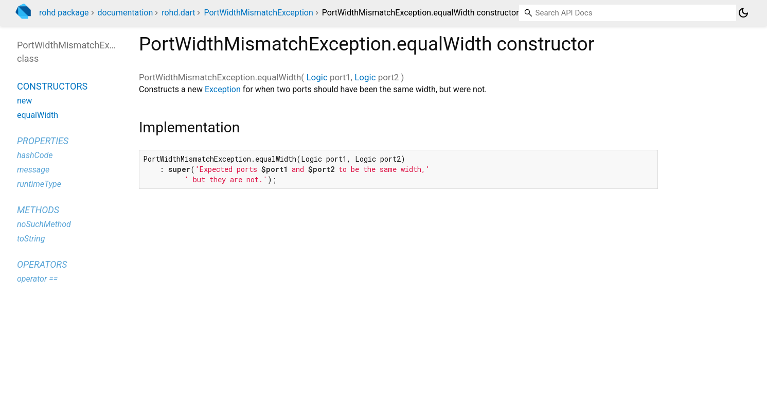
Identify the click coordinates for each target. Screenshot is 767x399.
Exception (223, 89)
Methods (38, 209)
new (24, 101)
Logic (316, 77)
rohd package (64, 13)
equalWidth (37, 115)
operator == (37, 279)
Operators (42, 264)
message (33, 170)
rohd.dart (178, 13)
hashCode (34, 155)
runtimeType (39, 184)
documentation (125, 13)
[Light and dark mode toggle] (743, 13)
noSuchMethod (44, 224)
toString (31, 239)
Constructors (52, 86)
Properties (42, 140)
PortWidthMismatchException (258, 13)
